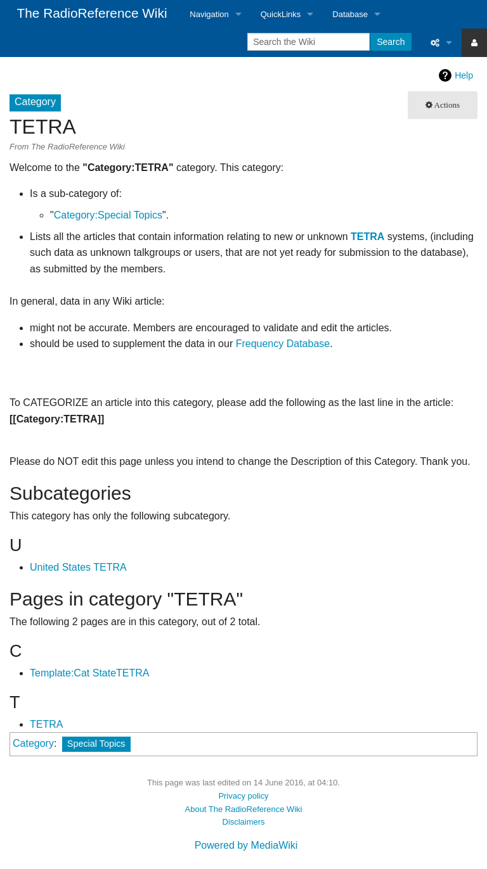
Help (464, 75)
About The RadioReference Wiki (243, 809)
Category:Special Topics (108, 215)
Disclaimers (244, 822)
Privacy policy (243, 796)
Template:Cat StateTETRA (90, 673)
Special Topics (96, 744)
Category (33, 743)
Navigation (209, 14)
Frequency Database (283, 343)
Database (350, 14)
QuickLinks (281, 14)
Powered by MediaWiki (246, 845)
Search (391, 42)
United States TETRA (78, 567)
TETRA (367, 236)
